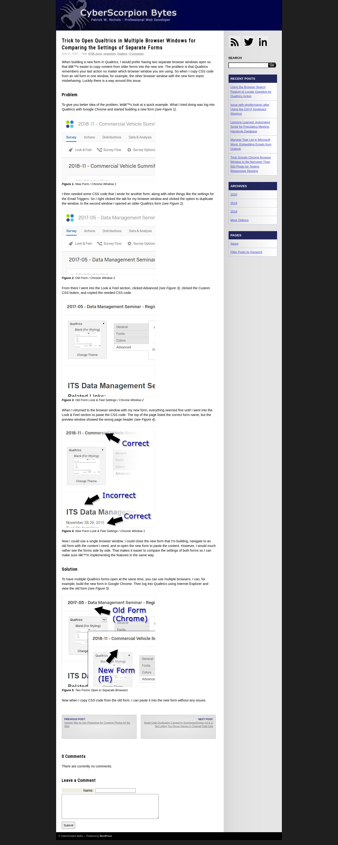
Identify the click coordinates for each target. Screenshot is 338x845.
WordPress (106, 841)
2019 (233, 203)
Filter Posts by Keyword (246, 252)
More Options (239, 220)
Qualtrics (122, 53)
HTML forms (95, 53)
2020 (233, 194)
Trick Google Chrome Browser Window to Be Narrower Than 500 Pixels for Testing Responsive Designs (250, 164)
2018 (233, 211)
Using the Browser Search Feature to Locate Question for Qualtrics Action (250, 91)
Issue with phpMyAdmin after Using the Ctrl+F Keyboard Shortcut (249, 109)
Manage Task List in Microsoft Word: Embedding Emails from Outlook (250, 144)
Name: (88, 790)
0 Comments (136, 53)
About (234, 243)
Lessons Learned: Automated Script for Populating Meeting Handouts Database (250, 126)
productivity (109, 53)
